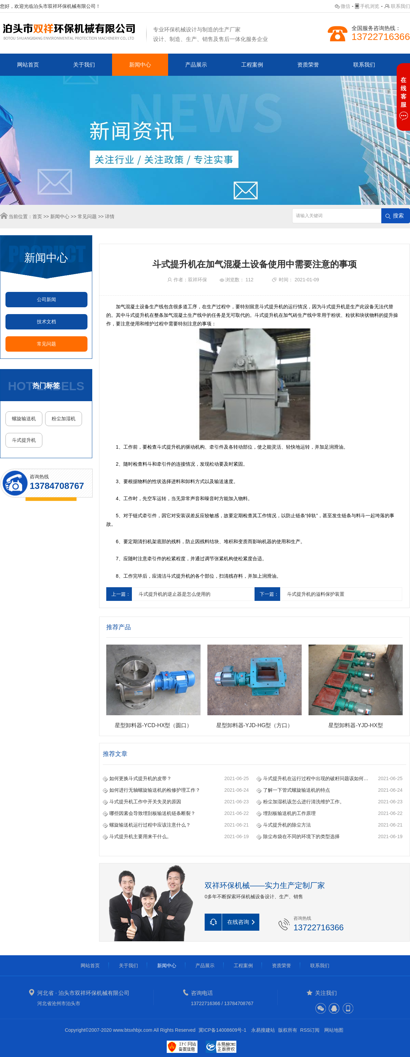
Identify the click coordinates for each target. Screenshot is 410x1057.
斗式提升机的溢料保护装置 (315, 594)
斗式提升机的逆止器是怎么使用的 (174, 594)
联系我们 (400, 6)
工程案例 (252, 65)
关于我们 (84, 65)
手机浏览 (369, 6)
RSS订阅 (310, 1030)
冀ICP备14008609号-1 (222, 1030)
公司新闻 (46, 299)
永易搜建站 (263, 1030)
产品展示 (196, 65)
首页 (37, 216)
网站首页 (28, 65)
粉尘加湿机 (64, 418)
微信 (345, 6)
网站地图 (333, 1030)
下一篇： (269, 594)
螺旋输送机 (24, 418)
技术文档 (46, 321)
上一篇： (121, 594)
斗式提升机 (24, 440)
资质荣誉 (308, 65)
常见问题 (87, 216)
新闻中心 (140, 65)
